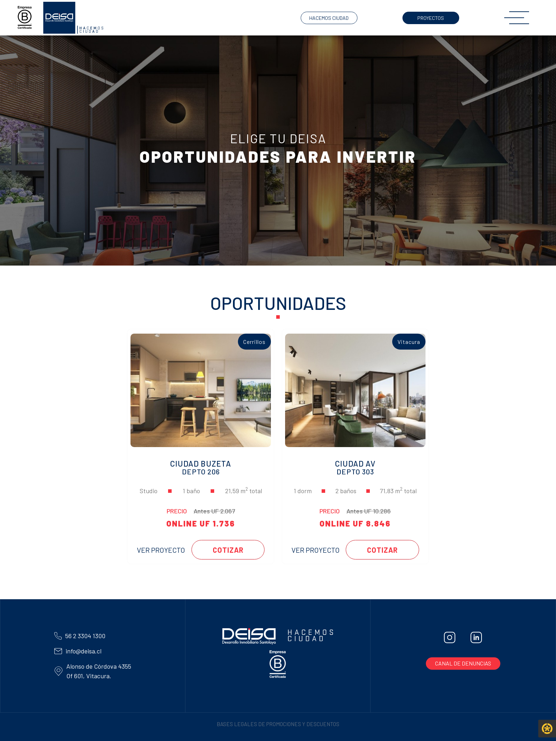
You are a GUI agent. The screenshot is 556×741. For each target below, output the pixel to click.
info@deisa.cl (83, 651)
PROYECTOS (430, 18)
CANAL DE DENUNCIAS (463, 663)
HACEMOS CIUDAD (329, 18)
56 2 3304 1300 (85, 636)
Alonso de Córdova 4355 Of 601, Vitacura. (92, 671)
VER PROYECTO (159, 550)
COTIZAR (227, 550)
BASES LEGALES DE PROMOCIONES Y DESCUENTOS (278, 724)
